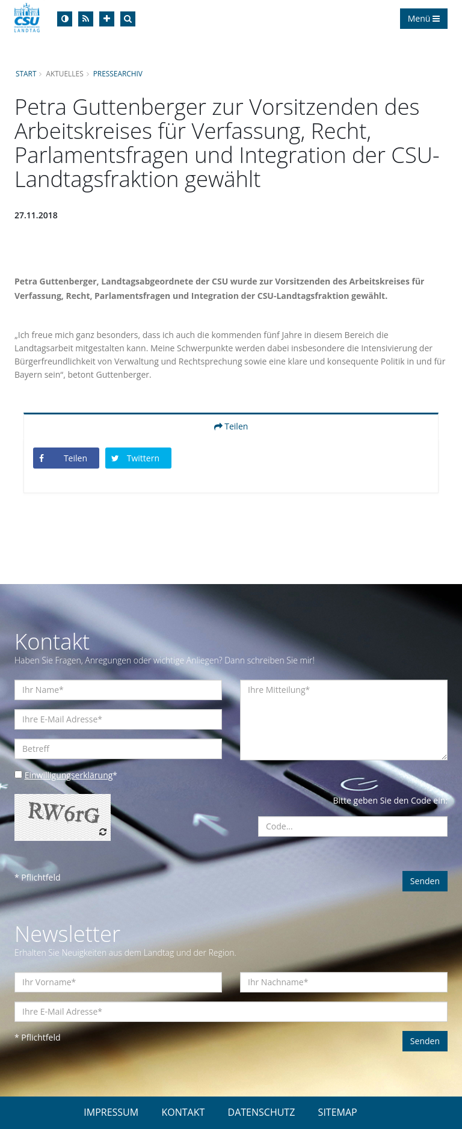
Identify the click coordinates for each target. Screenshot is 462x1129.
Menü (424, 18)
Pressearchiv (118, 73)
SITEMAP (337, 1112)
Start (26, 73)
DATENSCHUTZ (261, 1112)
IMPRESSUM (111, 1112)
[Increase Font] (106, 18)
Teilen (231, 426)
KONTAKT (183, 1112)
